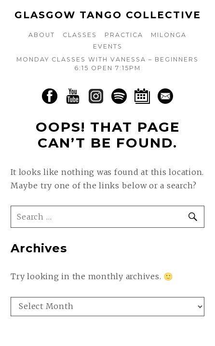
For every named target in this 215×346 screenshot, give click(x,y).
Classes (80, 34)
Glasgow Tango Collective (107, 15)
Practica (124, 34)
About (41, 34)
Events (107, 46)
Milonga (169, 34)
